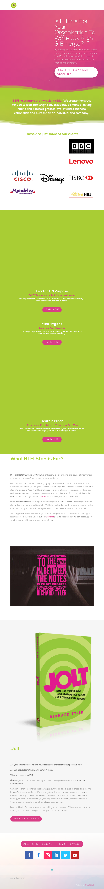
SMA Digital (89, 885)
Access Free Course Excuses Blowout (52, 844)
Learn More (52, 309)
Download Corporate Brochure (73, 72)
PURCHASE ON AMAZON (26, 819)
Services (50, 517)
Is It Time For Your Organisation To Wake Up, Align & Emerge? (74, 33)
